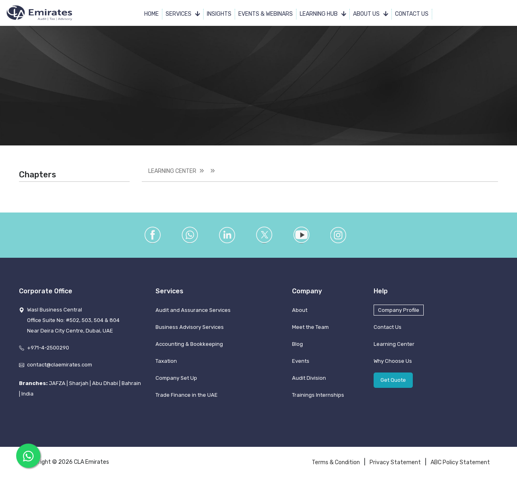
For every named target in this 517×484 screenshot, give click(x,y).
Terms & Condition (336, 462)
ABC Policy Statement (460, 462)
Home (151, 14)
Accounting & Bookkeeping (189, 344)
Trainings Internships (318, 395)
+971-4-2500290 (48, 348)
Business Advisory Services (190, 327)
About (299, 310)
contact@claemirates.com (59, 365)
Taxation (166, 361)
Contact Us (412, 14)
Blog (297, 344)
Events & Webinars (265, 14)
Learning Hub (323, 14)
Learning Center (172, 171)
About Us (370, 14)
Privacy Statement (395, 462)
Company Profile (398, 310)
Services (183, 14)
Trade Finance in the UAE (187, 395)
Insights (219, 14)
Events (300, 361)
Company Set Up (176, 378)
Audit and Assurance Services (193, 310)
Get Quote (393, 380)
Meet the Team (310, 327)
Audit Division (309, 378)
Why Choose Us (393, 361)
